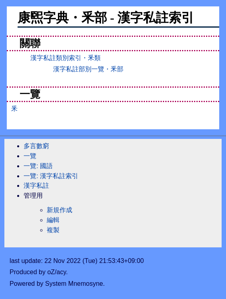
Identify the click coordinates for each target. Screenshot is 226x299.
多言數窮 (36, 145)
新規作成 (59, 210)
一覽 (30, 156)
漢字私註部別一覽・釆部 (88, 69)
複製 (53, 230)
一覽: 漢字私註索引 (51, 176)
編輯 (53, 220)
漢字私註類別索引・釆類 (65, 57)
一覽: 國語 (38, 166)
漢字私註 (36, 185)
